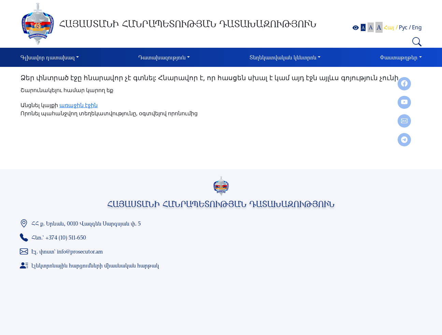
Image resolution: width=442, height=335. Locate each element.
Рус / (405, 27)
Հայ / (391, 27)
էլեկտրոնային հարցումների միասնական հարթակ (95, 265)
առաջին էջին (78, 105)
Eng (417, 27)
